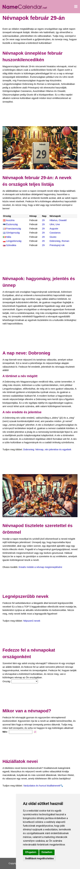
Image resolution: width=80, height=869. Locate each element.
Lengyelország (13, 241)
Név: (5, 731)
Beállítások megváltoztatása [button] (39, 858)
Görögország (13, 232)
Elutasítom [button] (47, 852)
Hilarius (53, 220)
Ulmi (52, 224)
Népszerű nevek (31, 620)
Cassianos (55, 232)
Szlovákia (11, 245)
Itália (8, 237)
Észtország (12, 224)
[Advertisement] (40, 115)
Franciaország (13, 228)
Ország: (6, 681)
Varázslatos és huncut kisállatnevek (41, 785)
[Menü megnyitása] (76, 6)
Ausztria (10, 220)
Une (58, 224)
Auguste (54, 228)
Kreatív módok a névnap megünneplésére (40, 567)
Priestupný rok (57, 245)
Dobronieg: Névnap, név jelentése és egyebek (47, 449)
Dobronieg (55, 241)
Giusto (53, 237)
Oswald (63, 220)
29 (43, 220)
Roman (65, 241)
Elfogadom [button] (30, 852)
